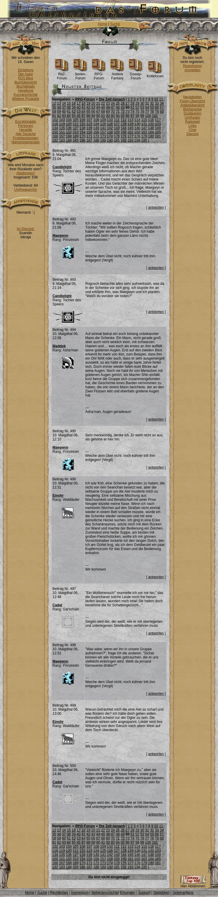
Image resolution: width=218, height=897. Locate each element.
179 (144, 136)
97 (132, 116)
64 (83, 112)
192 (124, 140)
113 (130, 120)
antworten (156, 207)
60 (64, 112)
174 (110, 136)
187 (89, 140)
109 (103, 120)
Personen (25, 126)
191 (117, 140)
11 (161, 99)
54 (147, 107)
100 (148, 116)
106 (83, 120)
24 (113, 103)
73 (128, 112)
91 (103, 116)
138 (83, 128)
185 (76, 140)
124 (96, 124)
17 (79, 103)
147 (144, 128)
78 (152, 112)
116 (151, 120)
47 (113, 107)
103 (62, 120)
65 (88, 112)
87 (83, 116)
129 (130, 124)
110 (110, 120)
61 (69, 112)
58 (54, 112)
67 (98, 112)
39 (74, 107)
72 (123, 112)
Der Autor (25, 74)
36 (59, 107)
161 (130, 132)
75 (137, 112)
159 (117, 132)
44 (98, 107)
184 (69, 140)
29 (137, 103)
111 (117, 120)
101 (155, 116)
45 (103, 107)
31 (147, 103)
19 (88, 103)
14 (64, 103)
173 (103, 136)
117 (158, 120)
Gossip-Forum (135, 74)
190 (110, 140)
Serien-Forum (80, 74)
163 (144, 132)
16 (74, 103)
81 (54, 116)
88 (88, 116)
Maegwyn (60, 236)
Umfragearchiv (25, 190)
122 (83, 124)
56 (157, 107)
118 (55, 124)
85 (74, 116)
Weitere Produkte (25, 99)
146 (137, 128)
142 (110, 128)
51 (132, 107)
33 (157, 103)
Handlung (25, 90)
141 (103, 128)
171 (89, 136)
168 (69, 136)
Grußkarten (193, 113)
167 (62, 136)
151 (62, 132)
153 (76, 132)
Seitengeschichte (104, 893)
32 (152, 103)
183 (62, 140)
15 (69, 103)
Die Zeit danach (112, 99)
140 (96, 128)
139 (89, 128)
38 (69, 107)
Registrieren (192, 66)
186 (83, 140)
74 (132, 112)
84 (69, 116)
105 (76, 120)
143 (117, 128)
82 (59, 116)
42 (88, 107)
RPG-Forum (98, 74)
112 (124, 120)
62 (74, 112)
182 (55, 140)
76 (142, 112)
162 (137, 132)
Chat (192, 130)
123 (89, 124)
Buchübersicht (25, 82)
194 (137, 140)
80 (162, 112)
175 (117, 136)
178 (137, 136)
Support (144, 893)
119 (62, 124)
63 (79, 112)
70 (113, 112)
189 (103, 140)
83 (64, 116)
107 (89, 120)
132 (151, 124)
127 (117, 124)
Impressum (79, 893)
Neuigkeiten (192, 97)
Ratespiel (192, 122)
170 (83, 136)
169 (76, 136)
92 (108, 116)
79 (157, 112)
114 (137, 120)
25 (118, 103)
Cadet (57, 605)
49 (123, 107)
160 (124, 132)
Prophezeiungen (25, 138)
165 (158, 132)
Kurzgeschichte (25, 95)
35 (54, 107)
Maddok (59, 346)
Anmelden (192, 70)
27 (128, 103)
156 (96, 132)
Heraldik (25, 130)
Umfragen (192, 117)
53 (142, 107)
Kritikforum (155, 74)
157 (103, 132)
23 (108, 103)
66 (93, 112)
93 (113, 116)
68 (103, 112)
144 (124, 128)
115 (144, 120)
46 (108, 107)
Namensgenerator (25, 142)
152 (69, 132)
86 (79, 116)
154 (83, 132)
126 (110, 124)
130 (137, 124)
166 (55, 136)
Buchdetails (25, 86)
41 (83, 107)
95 (123, 116)
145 (130, 128)
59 (59, 112)
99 (142, 116)
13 (59, 103)
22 (103, 103)
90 (98, 116)
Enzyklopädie (25, 122)
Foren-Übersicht (192, 101)
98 (137, 116)
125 (103, 124)
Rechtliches (59, 893)
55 (152, 107)
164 (151, 132)
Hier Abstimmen (193, 884)
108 (96, 120)
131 (144, 124)
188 (96, 140)
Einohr (58, 495)
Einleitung (25, 70)
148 (151, 128)
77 (147, 112)
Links (192, 126)
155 (89, 132)
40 (79, 107)
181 (158, 136)
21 (98, 103)
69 (108, 112)
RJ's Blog (25, 78)
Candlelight (61, 167)
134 (55, 128)
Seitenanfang (182, 893)
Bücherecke (192, 109)
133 (158, 124)
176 (124, 136)
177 (130, 136)
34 (162, 103)
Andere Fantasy (117, 74)
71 (118, 112)
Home (102, 24)
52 (137, 107)
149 (158, 128)
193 (130, 140)
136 (69, 128)
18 (83, 103)
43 (93, 107)
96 (128, 116)
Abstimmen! (25, 173)
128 (124, 124)
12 (54, 103)
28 (132, 103)
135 (62, 128)
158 (110, 132)
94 (118, 116)
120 (69, 124)
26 (123, 103)
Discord (193, 134)
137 (76, 128)
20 (93, 103)
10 (156, 99)
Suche (115, 24)
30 (142, 103)
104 (69, 120)
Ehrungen (127, 893)
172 (96, 136)
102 (55, 120)
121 (76, 124)
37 (64, 107)
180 (151, 136)
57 (162, 107)
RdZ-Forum (61, 74)
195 (144, 140)
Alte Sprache (26, 134)
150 (55, 132)
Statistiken (161, 893)
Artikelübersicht (192, 105)
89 (93, 116)
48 (118, 107)
